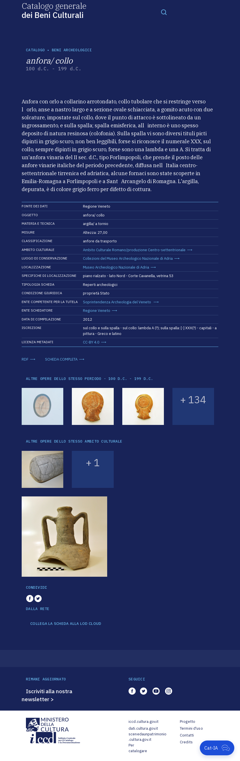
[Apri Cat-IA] (217, 747)
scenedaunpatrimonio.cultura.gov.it (147, 737)
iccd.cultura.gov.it (143, 721)
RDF (25, 359)
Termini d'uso (191, 728)
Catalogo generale (54, 10)
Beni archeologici (72, 50)
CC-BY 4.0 (91, 342)
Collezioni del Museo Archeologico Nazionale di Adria (128, 258)
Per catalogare (138, 748)
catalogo (35, 50)
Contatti (187, 735)
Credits (186, 742)
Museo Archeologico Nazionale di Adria (116, 267)
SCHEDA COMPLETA (61, 359)
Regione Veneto (96, 310)
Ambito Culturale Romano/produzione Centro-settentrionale (134, 249)
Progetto (187, 721)
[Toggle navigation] (164, 12)
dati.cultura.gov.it (143, 728)
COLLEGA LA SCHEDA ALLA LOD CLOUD (65, 623)
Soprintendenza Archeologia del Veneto (117, 302)
